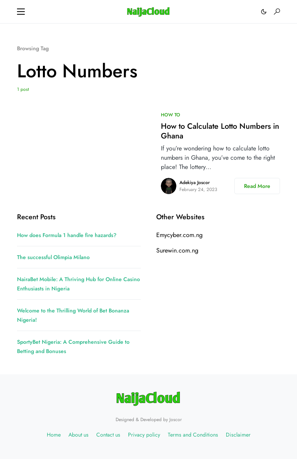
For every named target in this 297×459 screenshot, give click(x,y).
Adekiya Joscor (194, 182)
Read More (257, 186)
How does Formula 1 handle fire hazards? (66, 235)
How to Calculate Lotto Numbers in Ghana (220, 131)
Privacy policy (144, 435)
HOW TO (170, 114)
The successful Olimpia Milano (53, 257)
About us (78, 435)
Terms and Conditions (193, 435)
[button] (21, 12)
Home (54, 435)
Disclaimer (238, 435)
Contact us (108, 435)
